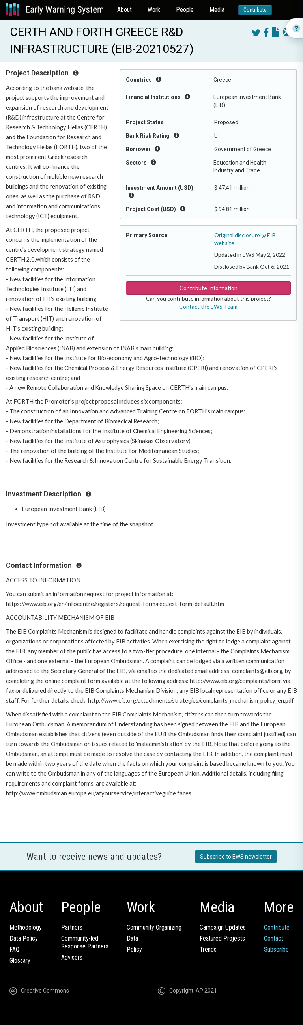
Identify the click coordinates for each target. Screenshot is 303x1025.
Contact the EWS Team (208, 306)
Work (154, 9)
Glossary (19, 960)
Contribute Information (209, 287)
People (185, 9)
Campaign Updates (223, 927)
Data (132, 938)
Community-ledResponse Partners (84, 942)
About (124, 9)
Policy (134, 949)
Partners (71, 927)
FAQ (14, 949)
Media (216, 9)
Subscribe (276, 949)
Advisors (71, 957)
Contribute (255, 10)
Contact (273, 938)
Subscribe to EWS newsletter (236, 856)
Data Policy (23, 938)
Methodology (25, 927)
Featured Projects (222, 938)
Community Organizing (154, 927)
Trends (208, 949)
